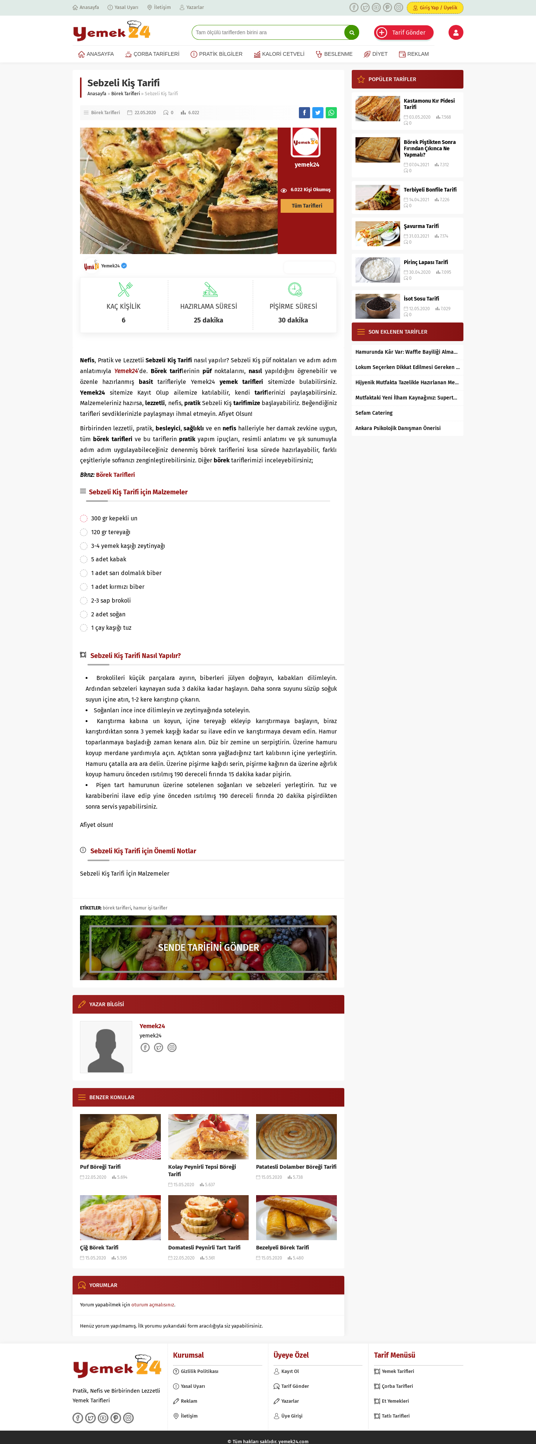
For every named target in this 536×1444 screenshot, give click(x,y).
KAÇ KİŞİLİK (123, 306)
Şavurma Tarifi (421, 226)
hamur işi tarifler (150, 908)
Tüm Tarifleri (307, 206)
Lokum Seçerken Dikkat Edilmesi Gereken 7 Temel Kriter (407, 367)
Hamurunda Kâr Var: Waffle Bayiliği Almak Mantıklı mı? (407, 352)
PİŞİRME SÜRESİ (293, 306)
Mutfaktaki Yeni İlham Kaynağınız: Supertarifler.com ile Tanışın (407, 398)
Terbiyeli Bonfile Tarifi (430, 190)
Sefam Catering (374, 413)
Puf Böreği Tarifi (100, 1167)
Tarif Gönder (408, 32)
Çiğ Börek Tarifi (99, 1247)
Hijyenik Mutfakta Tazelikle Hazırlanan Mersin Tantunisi (407, 382)
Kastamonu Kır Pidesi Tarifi (429, 104)
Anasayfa (96, 93)
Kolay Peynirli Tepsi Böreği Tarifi (202, 1171)
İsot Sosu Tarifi (421, 299)
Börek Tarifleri (125, 93)
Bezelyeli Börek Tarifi (282, 1247)
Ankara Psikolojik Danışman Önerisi (398, 428)
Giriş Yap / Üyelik (438, 7)
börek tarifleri (117, 908)
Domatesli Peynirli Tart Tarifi (204, 1247)
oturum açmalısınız (152, 1304)
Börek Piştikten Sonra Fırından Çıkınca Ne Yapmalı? (430, 148)
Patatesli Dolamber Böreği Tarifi (296, 1167)
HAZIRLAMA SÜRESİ (208, 306)
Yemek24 (114, 266)
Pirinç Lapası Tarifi (426, 262)
